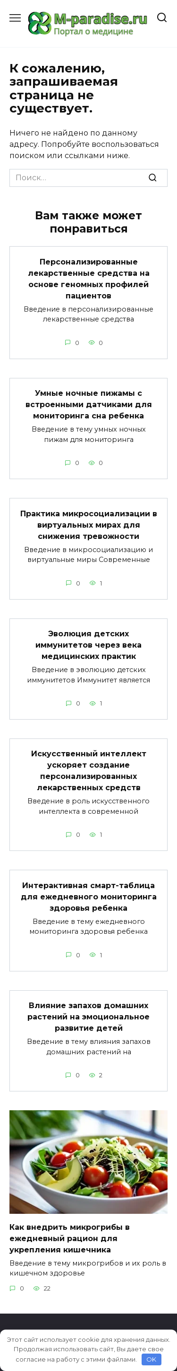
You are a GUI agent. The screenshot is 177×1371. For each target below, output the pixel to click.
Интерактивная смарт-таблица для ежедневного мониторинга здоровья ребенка (89, 896)
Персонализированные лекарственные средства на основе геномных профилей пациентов (89, 278)
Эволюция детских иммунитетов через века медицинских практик (88, 645)
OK (151, 1359)
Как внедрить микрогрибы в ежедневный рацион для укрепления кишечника (69, 1238)
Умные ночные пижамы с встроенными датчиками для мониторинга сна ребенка (88, 404)
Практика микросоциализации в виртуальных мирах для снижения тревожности (88, 524)
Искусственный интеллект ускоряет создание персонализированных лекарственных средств (88, 770)
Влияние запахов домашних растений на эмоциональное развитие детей (88, 1017)
